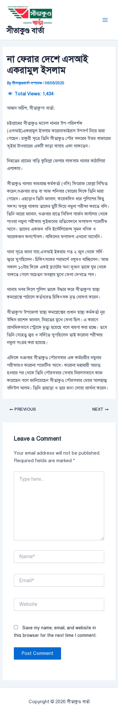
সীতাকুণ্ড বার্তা (25, 30)
